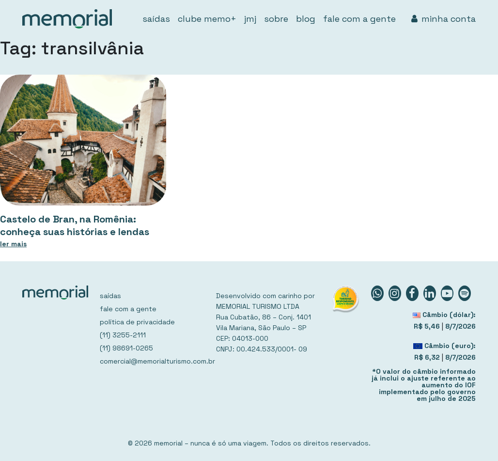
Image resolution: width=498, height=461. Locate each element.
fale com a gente (359, 18)
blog (305, 18)
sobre (276, 18)
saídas (156, 18)
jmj (250, 18)
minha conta (443, 18)
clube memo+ (207, 18)
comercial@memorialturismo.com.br (152, 361)
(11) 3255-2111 (123, 335)
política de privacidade (137, 322)
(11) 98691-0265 (126, 348)
